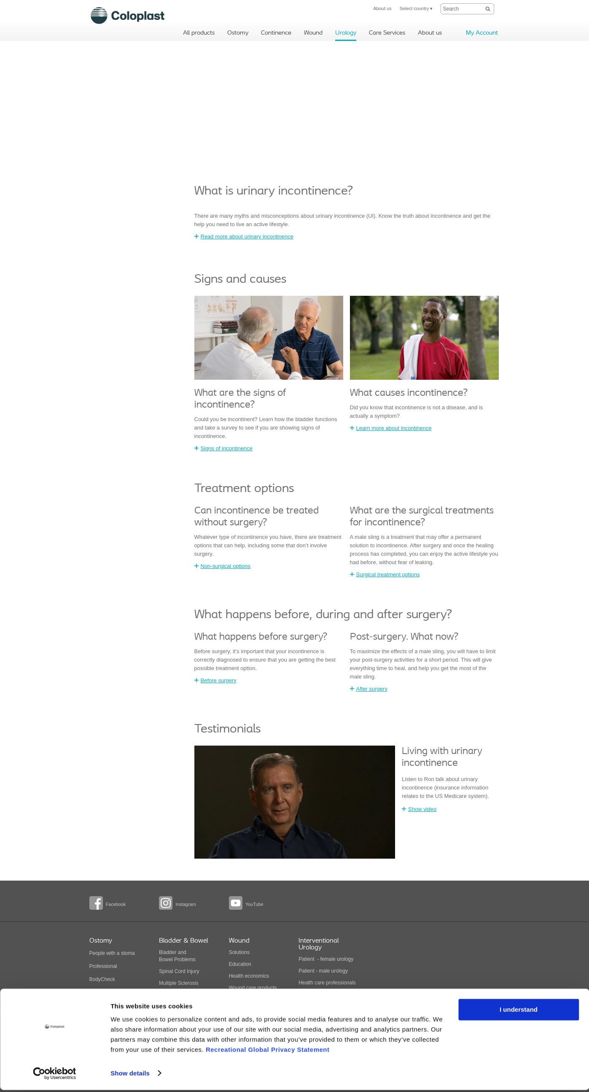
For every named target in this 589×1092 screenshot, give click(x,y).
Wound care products (253, 988)
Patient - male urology (324, 971)
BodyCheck (102, 979)
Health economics (249, 976)
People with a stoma (112, 953)
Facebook (116, 904)
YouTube (254, 904)
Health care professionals (327, 983)
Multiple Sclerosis (178, 983)
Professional (103, 966)
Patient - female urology (326, 959)
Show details (130, 1075)
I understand (519, 1012)
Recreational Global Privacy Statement (268, 1052)
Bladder (167, 952)
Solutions (239, 952)
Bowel (166, 959)
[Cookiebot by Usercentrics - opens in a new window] (54, 1075)
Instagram (185, 904)
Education (240, 964)
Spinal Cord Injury (179, 971)
